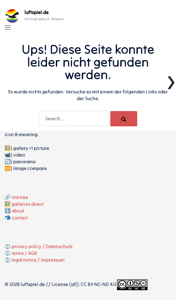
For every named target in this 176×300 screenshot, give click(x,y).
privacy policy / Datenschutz (42, 246)
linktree (20, 197)
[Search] (123, 118)
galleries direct (28, 204)
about (18, 211)
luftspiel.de (36, 12)
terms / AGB (24, 253)
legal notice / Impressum (38, 260)
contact (20, 218)
